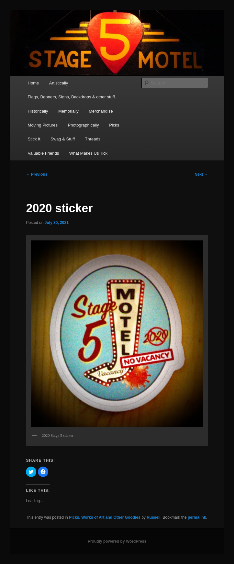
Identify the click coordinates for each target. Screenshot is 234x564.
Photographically (83, 125)
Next (201, 174)
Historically (38, 111)
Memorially (68, 111)
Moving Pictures (43, 125)
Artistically (58, 83)
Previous (36, 174)
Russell (154, 517)
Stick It (34, 139)
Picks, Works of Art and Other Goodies (104, 517)
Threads (93, 139)
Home (33, 83)
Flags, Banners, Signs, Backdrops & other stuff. (72, 96)
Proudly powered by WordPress (117, 541)
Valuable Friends (43, 153)
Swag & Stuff (62, 139)
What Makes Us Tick (88, 153)
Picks (114, 125)
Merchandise (101, 111)
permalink (197, 517)
